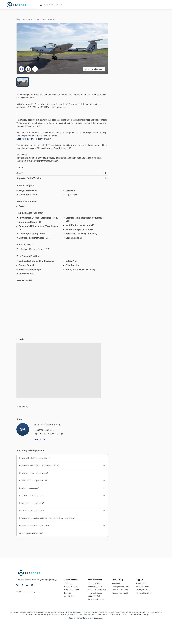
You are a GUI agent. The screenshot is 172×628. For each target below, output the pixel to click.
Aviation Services (95, 593)
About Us (68, 583)
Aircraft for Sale (94, 596)
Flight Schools (48, 19)
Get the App (69, 596)
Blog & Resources (71, 590)
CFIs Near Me (94, 583)
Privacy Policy (141, 590)
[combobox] (59, 4)
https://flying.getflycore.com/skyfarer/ (33, 139)
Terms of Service (143, 587)
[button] (62, 48)
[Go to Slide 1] (22, 82)
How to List (116, 583)
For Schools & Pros (120, 590)
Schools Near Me (95, 587)
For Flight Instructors (120, 587)
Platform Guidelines (144, 593)
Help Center (141, 583)
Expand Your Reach (120, 593)
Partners (67, 593)
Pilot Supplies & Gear (97, 599)
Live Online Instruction (97, 590)
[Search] (41, 4)
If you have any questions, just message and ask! (86, 618)
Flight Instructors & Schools (27, 19)
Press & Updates (71, 587)
